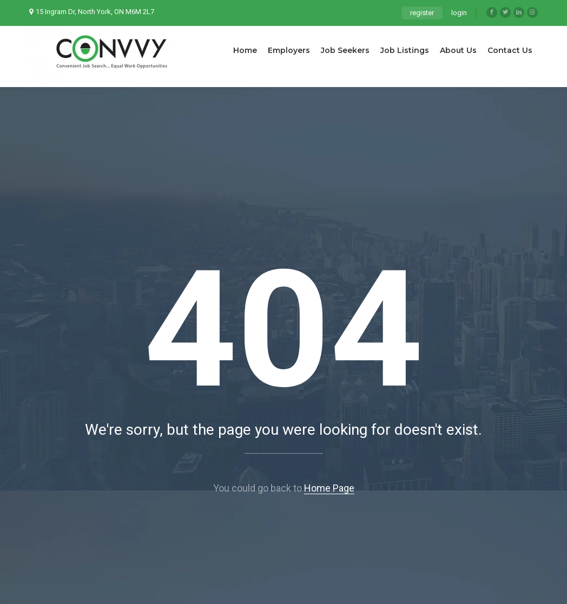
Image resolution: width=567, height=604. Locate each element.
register (422, 13)
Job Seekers (345, 50)
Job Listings (404, 50)
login (459, 13)
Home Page (329, 488)
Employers (289, 50)
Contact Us (509, 50)
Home (245, 50)
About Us (458, 50)
